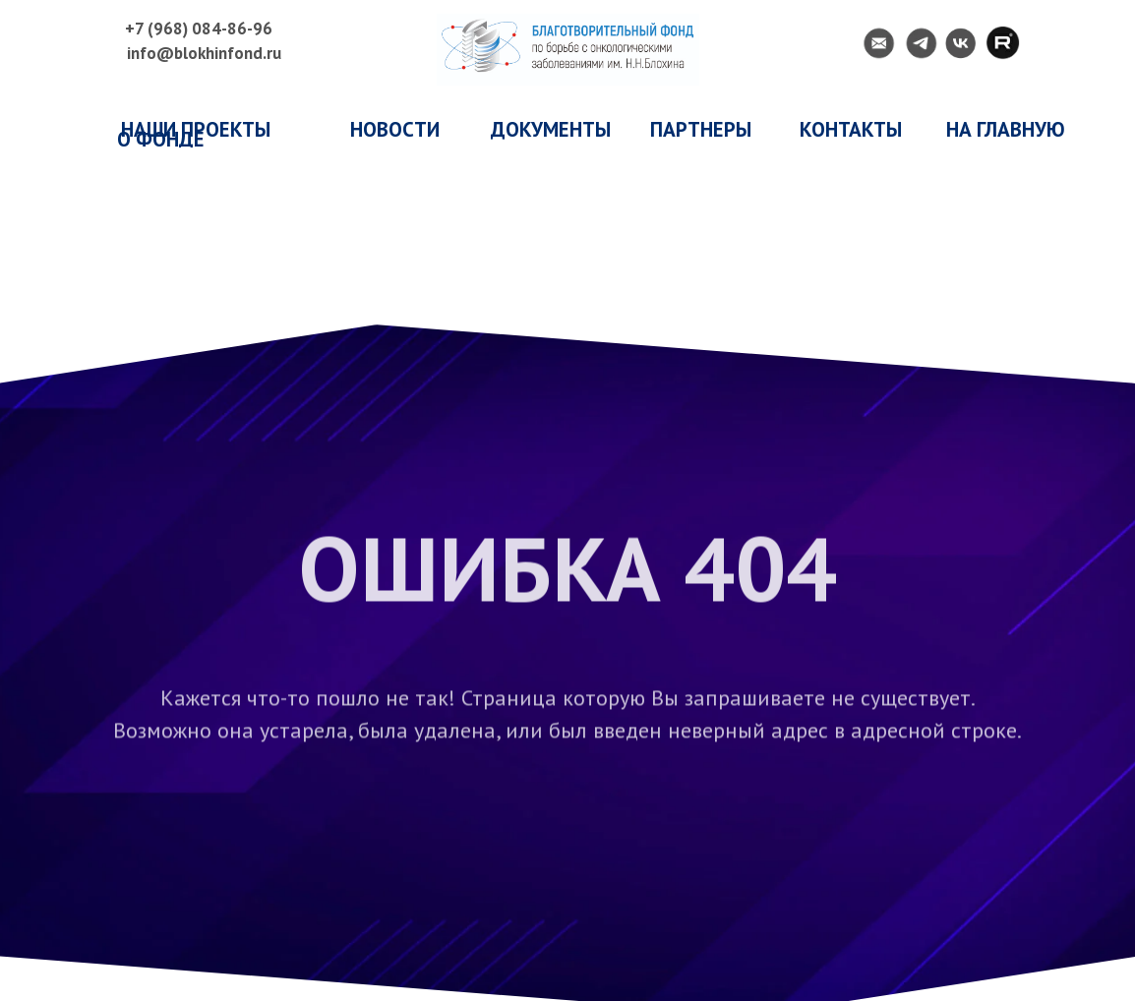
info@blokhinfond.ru (204, 53)
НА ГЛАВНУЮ (1005, 129)
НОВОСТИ (395, 129)
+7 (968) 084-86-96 (198, 28)
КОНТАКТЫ (851, 129)
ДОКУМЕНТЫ (551, 129)
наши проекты (195, 129)
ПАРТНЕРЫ (700, 129)
